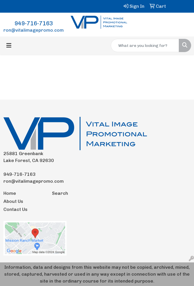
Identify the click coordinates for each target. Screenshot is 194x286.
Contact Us (15, 209)
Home (9, 193)
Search (60, 193)
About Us (13, 201)
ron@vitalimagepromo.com (33, 30)
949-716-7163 (33, 23)
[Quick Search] (145, 45)
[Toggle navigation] (9, 45)
